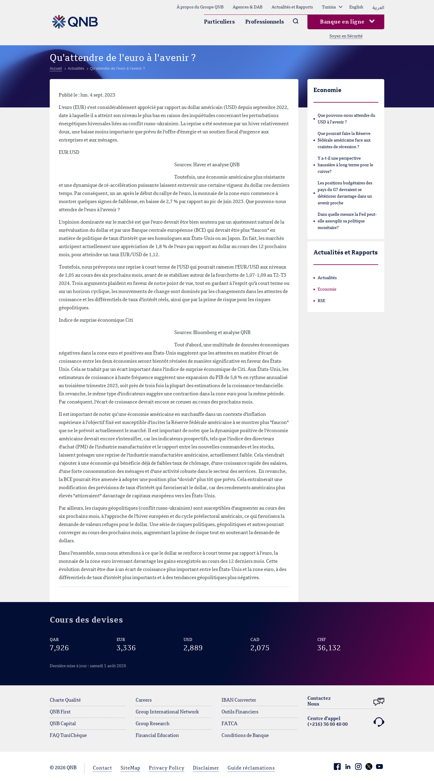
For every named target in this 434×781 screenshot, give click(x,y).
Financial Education (157, 735)
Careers (144, 700)
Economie (327, 289)
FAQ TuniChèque (68, 735)
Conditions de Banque (245, 735)
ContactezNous (345, 701)
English (356, 7)
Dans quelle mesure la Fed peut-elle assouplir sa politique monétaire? (347, 221)
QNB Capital (63, 724)
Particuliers (219, 22)
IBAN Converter (239, 700)
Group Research (153, 724)
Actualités (327, 278)
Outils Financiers (240, 712)
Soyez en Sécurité (346, 36)
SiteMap (130, 768)
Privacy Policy (166, 768)
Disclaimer (206, 768)
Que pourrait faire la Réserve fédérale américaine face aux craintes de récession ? (344, 140)
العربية (378, 7)
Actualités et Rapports (292, 7)
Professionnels (264, 22)
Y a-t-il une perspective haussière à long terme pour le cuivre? (345, 165)
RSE (321, 301)
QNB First (60, 712)
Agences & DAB (248, 7)
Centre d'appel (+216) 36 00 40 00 (345, 722)
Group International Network (167, 712)
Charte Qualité (65, 700)
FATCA (229, 724)
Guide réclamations (251, 768)
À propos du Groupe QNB (200, 7)
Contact (102, 768)
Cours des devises (86, 620)
